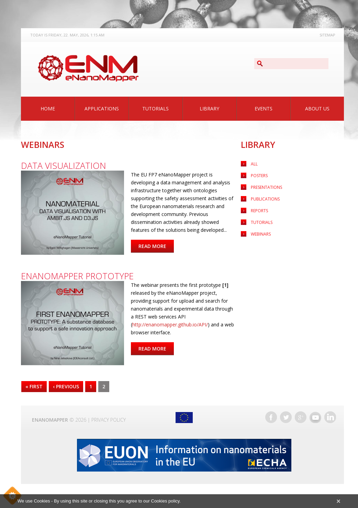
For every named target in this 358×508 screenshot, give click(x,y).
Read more (156, 246)
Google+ (300, 417)
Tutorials (155, 108)
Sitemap (327, 34)
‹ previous (66, 386)
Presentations (266, 187)
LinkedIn (330, 417)
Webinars (261, 234)
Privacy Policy (108, 420)
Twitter (286, 417)
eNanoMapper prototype (77, 276)
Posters (259, 176)
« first (34, 386)
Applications (102, 108)
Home (48, 108)
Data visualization (63, 165)
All (254, 164)
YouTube (315, 417)
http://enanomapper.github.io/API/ (170, 324)
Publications (265, 199)
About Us (317, 108)
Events (263, 108)
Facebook (271, 417)
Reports (259, 211)
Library (209, 108)
